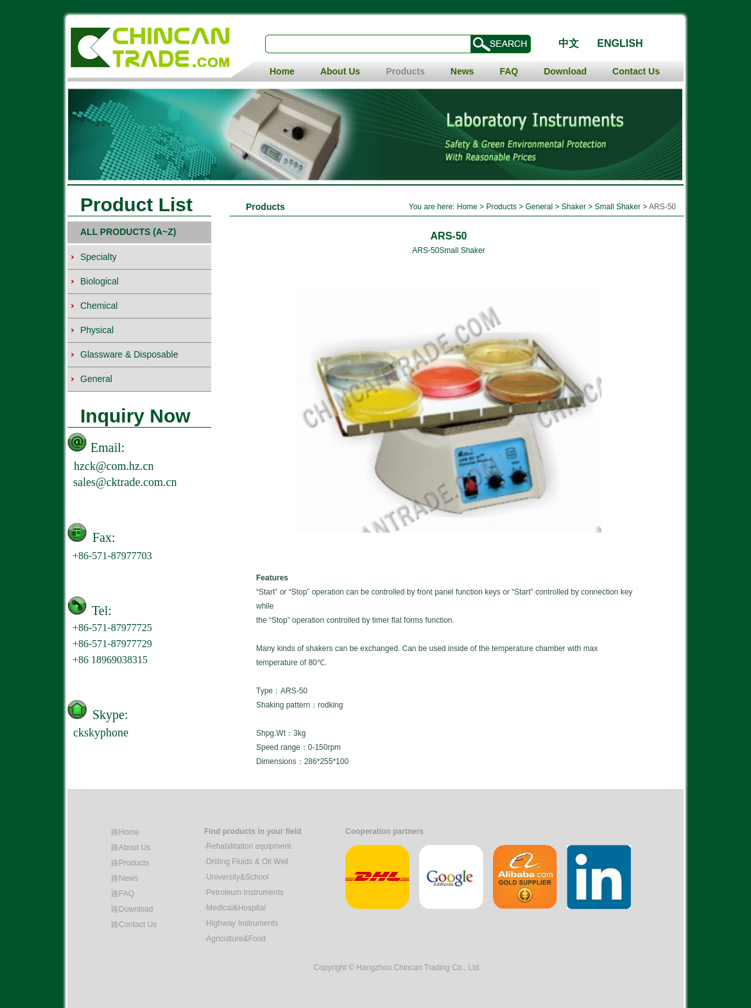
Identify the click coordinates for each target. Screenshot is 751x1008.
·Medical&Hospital (235, 907)
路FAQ (122, 893)
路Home (125, 832)
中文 (568, 43)
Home (282, 71)
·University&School (236, 877)
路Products (130, 862)
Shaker (574, 206)
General (540, 206)
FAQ (508, 71)
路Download (132, 909)
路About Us (130, 847)
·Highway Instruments (241, 923)
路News (124, 878)
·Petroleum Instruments (244, 892)
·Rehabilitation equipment (247, 846)
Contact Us (636, 71)
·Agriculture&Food (235, 938)
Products (405, 71)
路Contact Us (134, 924)
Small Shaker (618, 206)
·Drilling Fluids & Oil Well (246, 861)
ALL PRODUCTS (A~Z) (128, 232)
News (462, 71)
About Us (340, 71)
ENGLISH (620, 43)
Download (565, 71)
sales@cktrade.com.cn (125, 482)
